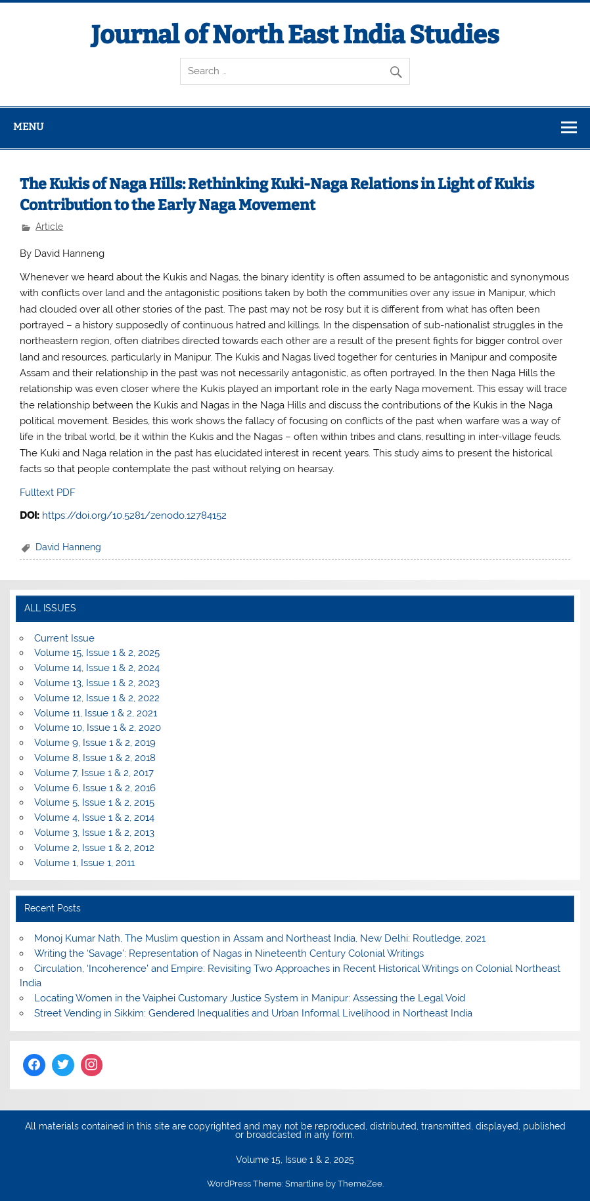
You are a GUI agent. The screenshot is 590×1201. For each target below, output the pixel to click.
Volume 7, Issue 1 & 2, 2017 (94, 773)
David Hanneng (68, 547)
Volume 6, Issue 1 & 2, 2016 (95, 788)
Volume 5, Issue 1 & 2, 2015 (94, 802)
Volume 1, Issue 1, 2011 (84, 863)
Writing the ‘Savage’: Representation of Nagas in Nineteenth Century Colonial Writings (229, 953)
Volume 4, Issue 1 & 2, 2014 (94, 817)
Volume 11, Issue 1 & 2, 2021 (95, 713)
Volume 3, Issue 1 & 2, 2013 (94, 833)
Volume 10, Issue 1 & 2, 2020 (97, 727)
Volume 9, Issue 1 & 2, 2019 (95, 743)
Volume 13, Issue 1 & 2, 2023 (97, 683)
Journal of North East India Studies (295, 35)
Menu (28, 127)
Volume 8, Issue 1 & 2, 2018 (95, 758)
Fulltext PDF (48, 492)
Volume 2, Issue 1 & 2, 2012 (94, 848)
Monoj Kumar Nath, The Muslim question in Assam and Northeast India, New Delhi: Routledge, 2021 (260, 938)
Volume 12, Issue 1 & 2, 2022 (97, 698)
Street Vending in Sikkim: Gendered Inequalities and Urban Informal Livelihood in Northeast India (253, 1013)
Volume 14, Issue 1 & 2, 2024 (97, 668)
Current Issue (64, 638)
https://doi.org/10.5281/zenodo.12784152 (134, 515)
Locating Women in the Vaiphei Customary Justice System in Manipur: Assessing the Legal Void (249, 998)
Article (49, 226)
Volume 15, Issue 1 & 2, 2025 (97, 653)
